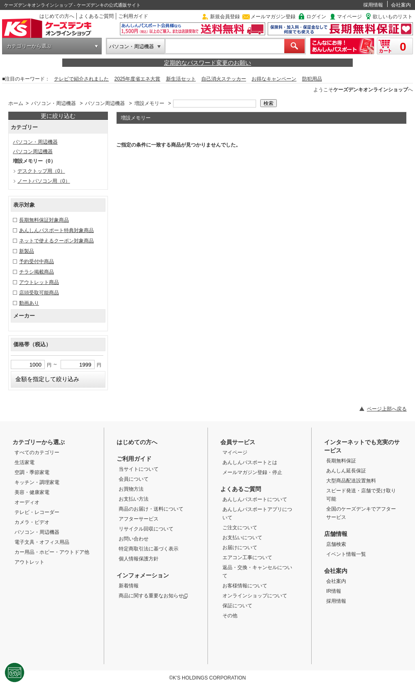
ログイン (316, 17)
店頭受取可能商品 (39, 293)
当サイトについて (139, 469)
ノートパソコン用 (43, 181)
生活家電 (24, 462)
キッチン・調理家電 (37, 482)
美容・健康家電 (32, 492)
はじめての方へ (56, 16)
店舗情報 (335, 534)
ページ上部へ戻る (387, 409)
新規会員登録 (225, 17)
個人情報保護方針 (139, 559)
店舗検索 (336, 544)
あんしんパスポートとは (249, 462)
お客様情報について (244, 586)
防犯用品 (312, 79)
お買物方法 (131, 489)
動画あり (29, 303)
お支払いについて (242, 537)
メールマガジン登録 (273, 17)
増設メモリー (149, 103)
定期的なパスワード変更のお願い (207, 62)
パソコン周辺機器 (105, 103)
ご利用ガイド (133, 16)
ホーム (15, 103)
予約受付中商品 (36, 261)
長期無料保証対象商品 (44, 220)
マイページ (349, 17)
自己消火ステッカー (223, 79)
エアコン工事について (247, 557)
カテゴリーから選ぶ (29, 46)
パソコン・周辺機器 (131, 46)
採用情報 (373, 5)
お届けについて (239, 547)
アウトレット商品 (39, 282)
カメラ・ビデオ (32, 522)
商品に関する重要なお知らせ (153, 596)
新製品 (26, 251)
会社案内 (401, 5)
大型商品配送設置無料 (351, 481)
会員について (134, 479)
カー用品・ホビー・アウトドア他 (52, 552)
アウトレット (29, 562)
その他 (229, 616)
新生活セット (181, 79)
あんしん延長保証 (346, 471)
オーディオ (27, 502)
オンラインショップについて (254, 596)
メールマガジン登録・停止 (252, 472)
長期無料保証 (341, 461)
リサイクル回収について (146, 529)
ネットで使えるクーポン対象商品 (56, 241)
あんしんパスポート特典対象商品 (56, 230)
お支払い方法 (134, 499)
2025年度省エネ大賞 (138, 79)
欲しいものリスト (393, 17)
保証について (237, 606)
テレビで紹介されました (81, 79)
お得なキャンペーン (273, 79)
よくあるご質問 (96, 16)
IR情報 (333, 591)
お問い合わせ (134, 539)
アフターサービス (139, 519)
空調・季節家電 (32, 472)
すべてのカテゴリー (37, 452)
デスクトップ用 (41, 171)
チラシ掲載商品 (36, 272)
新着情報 (129, 586)
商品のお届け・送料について (151, 509)
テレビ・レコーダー (37, 512)
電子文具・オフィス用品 (42, 542)
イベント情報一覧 (346, 554)
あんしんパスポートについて (254, 499)
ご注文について (239, 528)
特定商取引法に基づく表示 (148, 549)
